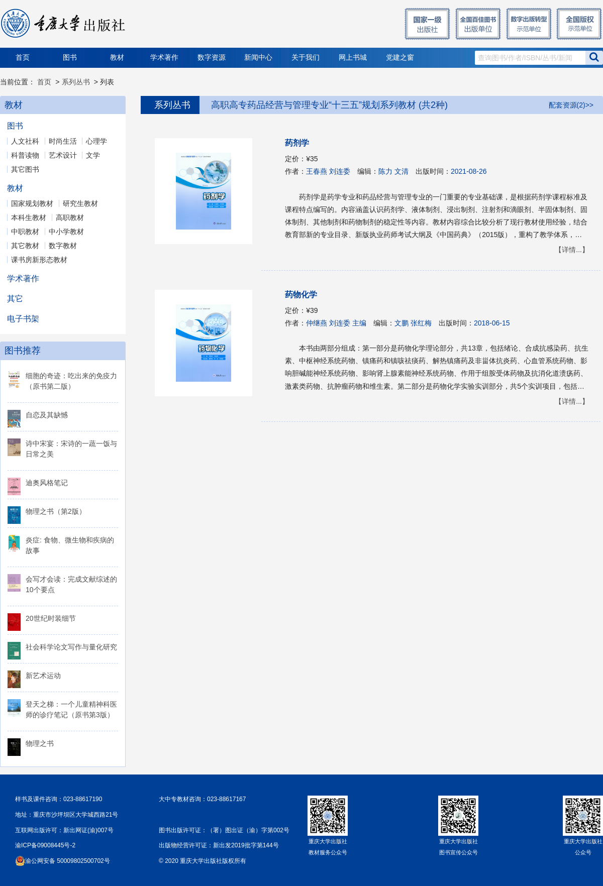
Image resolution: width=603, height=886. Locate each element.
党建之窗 (400, 57)
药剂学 (297, 143)
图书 (70, 57)
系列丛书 (76, 82)
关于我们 (305, 57)
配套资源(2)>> (571, 105)
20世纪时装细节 (51, 618)
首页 (23, 57)
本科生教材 (28, 217)
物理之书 (40, 743)
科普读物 (25, 155)
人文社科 (25, 141)
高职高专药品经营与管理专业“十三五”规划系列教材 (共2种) (329, 105)
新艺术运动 (43, 676)
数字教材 (63, 245)
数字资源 (211, 57)
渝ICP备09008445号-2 (45, 845)
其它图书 (25, 169)
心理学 (96, 141)
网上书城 (353, 57)
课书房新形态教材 (39, 259)
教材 (117, 57)
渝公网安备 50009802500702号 (67, 860)
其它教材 (25, 245)
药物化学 (301, 294)
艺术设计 (63, 155)
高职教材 (70, 217)
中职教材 (25, 231)
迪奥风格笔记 (47, 483)
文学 (93, 155)
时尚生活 (63, 141)
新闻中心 (258, 57)
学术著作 (164, 57)
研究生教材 (80, 203)
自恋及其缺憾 (47, 415)
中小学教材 (66, 231)
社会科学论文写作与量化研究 (71, 647)
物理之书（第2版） (56, 511)
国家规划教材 (32, 203)
